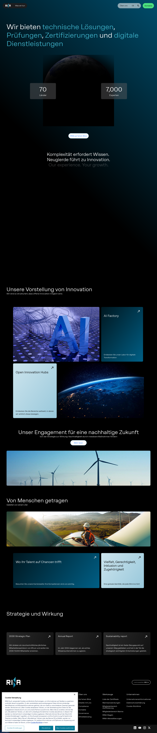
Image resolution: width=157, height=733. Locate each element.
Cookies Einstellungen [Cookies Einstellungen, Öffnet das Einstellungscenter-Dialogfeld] (14, 728)
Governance (83, 713)
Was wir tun (20, 6)
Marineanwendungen (111, 703)
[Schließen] (74, 694)
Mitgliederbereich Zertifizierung (109, 707)
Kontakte (148, 6)
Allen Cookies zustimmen (65, 728)
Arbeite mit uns (84, 703)
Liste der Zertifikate (110, 699)
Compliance (83, 706)
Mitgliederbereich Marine (112, 711)
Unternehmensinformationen (138, 699)
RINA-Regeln (107, 715)
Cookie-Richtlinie (133, 706)
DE (133, 6)
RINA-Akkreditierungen (112, 718)
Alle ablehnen (46, 728)
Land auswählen (141, 682)
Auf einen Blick (84, 699)
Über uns (123, 6)
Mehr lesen (78, 443)
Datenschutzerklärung (135, 703)
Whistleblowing (84, 717)
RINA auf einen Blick (78, 136)
